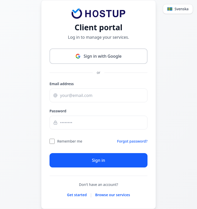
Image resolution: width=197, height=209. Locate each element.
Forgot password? (132, 141)
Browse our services (112, 194)
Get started (77, 194)
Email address (62, 83)
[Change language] (178, 9)
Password (58, 110)
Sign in (98, 160)
